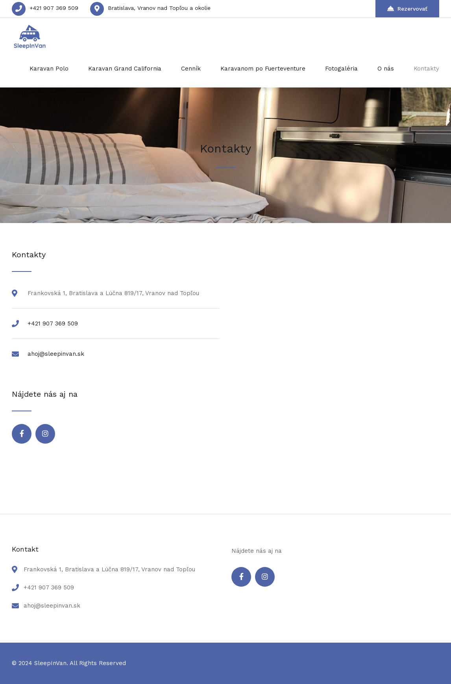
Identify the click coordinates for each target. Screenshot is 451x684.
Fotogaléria (341, 68)
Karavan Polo (49, 68)
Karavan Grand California (124, 68)
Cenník (191, 68)
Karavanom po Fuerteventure (262, 68)
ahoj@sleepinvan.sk (56, 353)
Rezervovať (407, 8)
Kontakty (426, 68)
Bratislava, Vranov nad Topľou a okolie (159, 8)
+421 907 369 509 (54, 8)
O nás (385, 68)
